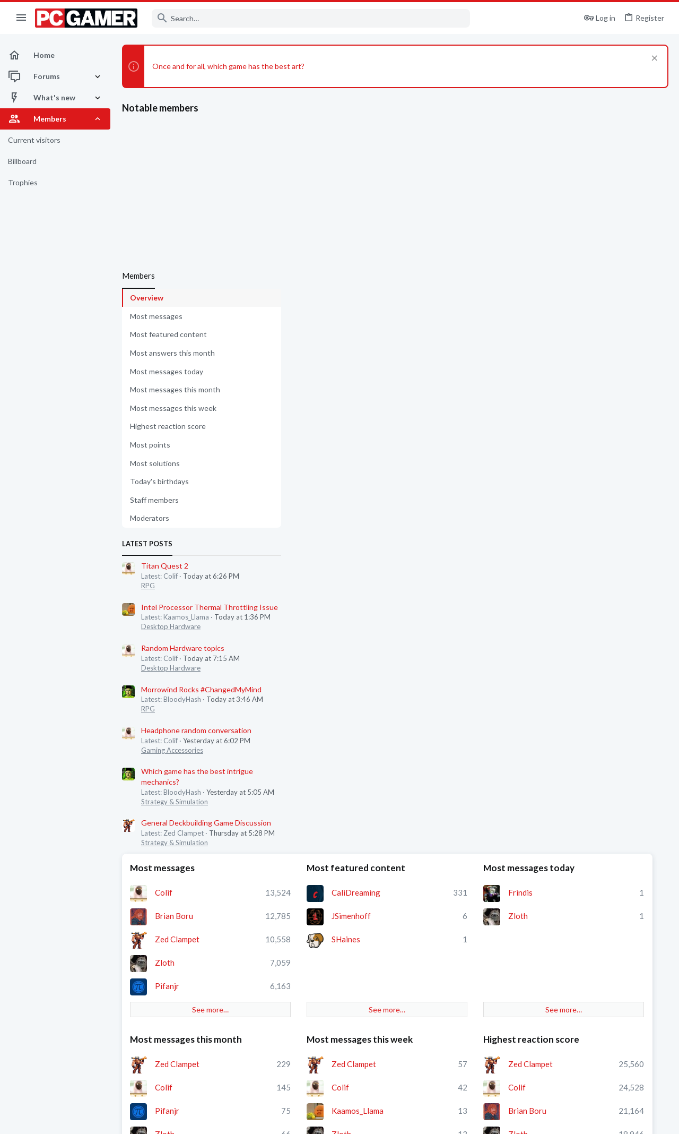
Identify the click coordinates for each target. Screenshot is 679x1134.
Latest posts (147, 543)
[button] (21, 18)
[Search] (311, 18)
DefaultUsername (481, 757)
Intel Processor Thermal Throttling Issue (209, 607)
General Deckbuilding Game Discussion (206, 822)
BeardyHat (469, 573)
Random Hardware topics (182, 647)
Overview (146, 297)
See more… (354, 425)
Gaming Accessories (172, 750)
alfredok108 (472, 734)
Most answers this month (172, 352)
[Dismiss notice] (653, 59)
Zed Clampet (347, 355)
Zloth (334, 378)
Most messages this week (173, 408)
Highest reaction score (168, 426)
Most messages (156, 316)
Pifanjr (337, 402)
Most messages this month (175, 389)
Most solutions (155, 463)
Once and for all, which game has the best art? (228, 66)
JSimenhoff (469, 332)
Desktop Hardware (171, 626)
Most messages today (166, 371)
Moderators (149, 517)
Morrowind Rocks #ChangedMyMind (201, 689)
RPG (148, 585)
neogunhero (346, 586)
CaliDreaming (474, 308)
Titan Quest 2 (164, 565)
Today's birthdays (159, 481)
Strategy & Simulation (174, 801)
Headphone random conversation (196, 730)
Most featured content (168, 334)
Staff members (154, 499)
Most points (150, 444)
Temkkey (465, 711)
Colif (333, 308)
